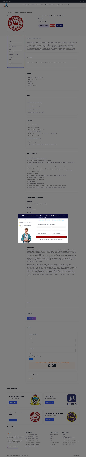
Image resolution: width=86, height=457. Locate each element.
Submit (51, 237)
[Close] (66, 216)
